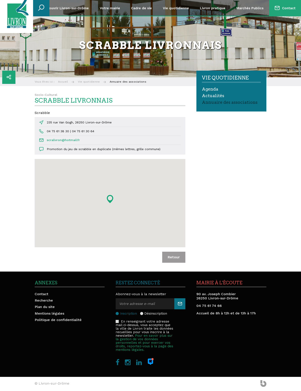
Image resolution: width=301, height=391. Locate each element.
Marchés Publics (249, 8)
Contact (288, 8)
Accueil (63, 81)
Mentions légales (49, 313)
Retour (174, 257)
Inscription (128, 313)
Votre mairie (110, 8)
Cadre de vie (141, 8)
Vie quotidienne (176, 8)
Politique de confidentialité (58, 320)
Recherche (44, 300)
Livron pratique (212, 8)
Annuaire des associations (230, 102)
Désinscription (155, 313)
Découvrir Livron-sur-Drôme (66, 8)
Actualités (213, 96)
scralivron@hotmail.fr (63, 140)
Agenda (210, 89)
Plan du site (45, 307)
